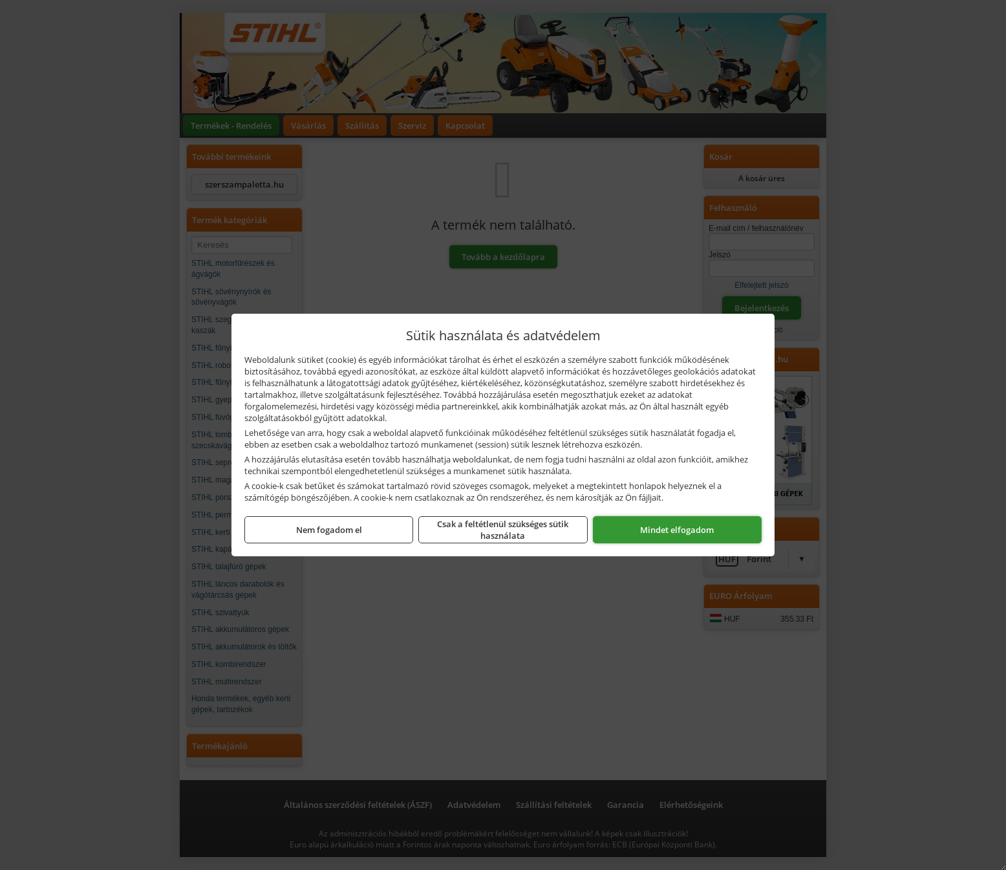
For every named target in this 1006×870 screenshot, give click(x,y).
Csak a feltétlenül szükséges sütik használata (502, 529)
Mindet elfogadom (677, 530)
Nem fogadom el (329, 530)
